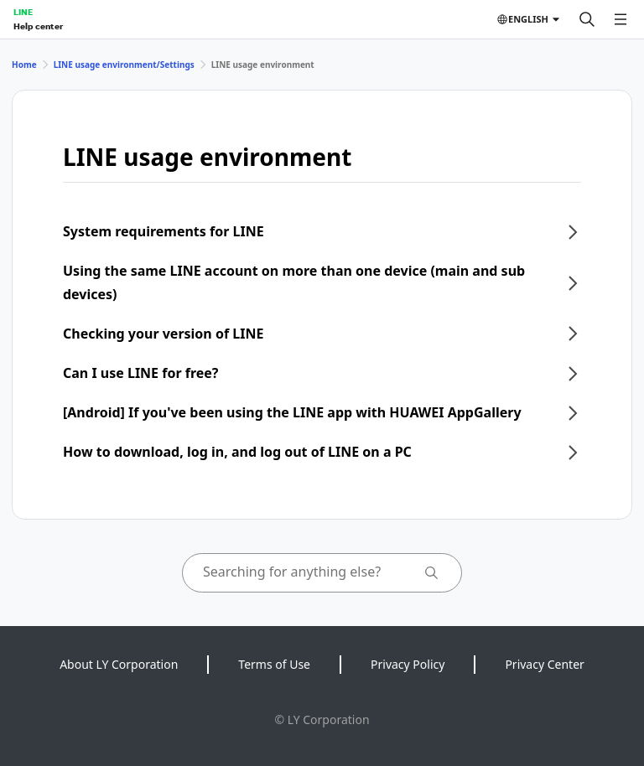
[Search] (587, 19)
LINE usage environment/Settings (124, 64)
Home (24, 64)
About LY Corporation (119, 664)
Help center (38, 26)
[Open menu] (620, 19)
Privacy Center (544, 664)
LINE (23, 12)
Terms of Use (274, 664)
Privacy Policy (407, 664)
